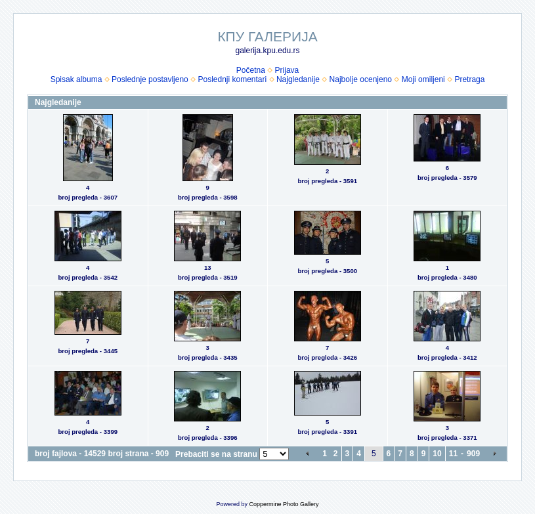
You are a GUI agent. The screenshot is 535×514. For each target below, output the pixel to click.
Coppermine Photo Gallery (283, 504)
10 (437, 453)
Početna (250, 70)
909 (473, 453)
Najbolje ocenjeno (361, 79)
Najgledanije (298, 79)
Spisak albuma (76, 79)
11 (453, 453)
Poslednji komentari (232, 79)
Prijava (287, 70)
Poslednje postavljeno (150, 79)
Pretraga (469, 79)
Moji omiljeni (423, 79)
